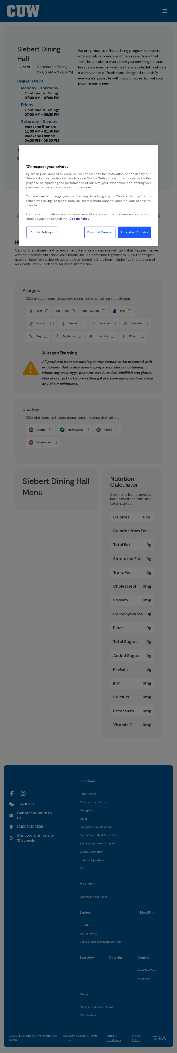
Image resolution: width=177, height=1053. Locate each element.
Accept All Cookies (134, 232)
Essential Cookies (100, 232)
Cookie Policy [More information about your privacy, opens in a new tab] (79, 219)
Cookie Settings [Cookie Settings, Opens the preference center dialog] (41, 232)
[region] (88, 195)
